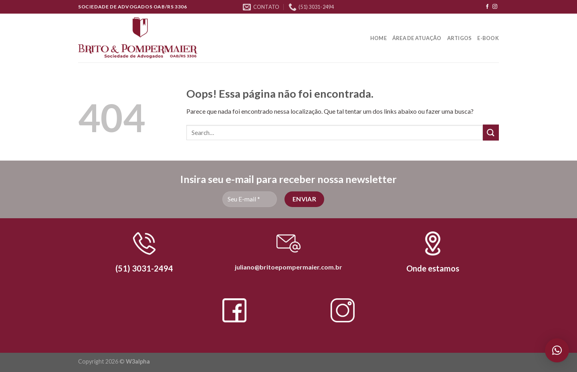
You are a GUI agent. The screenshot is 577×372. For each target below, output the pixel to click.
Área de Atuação (417, 38)
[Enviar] (491, 132)
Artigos (459, 38)
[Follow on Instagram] (494, 7)
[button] (557, 350)
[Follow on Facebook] (487, 7)
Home (378, 38)
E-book (488, 38)
